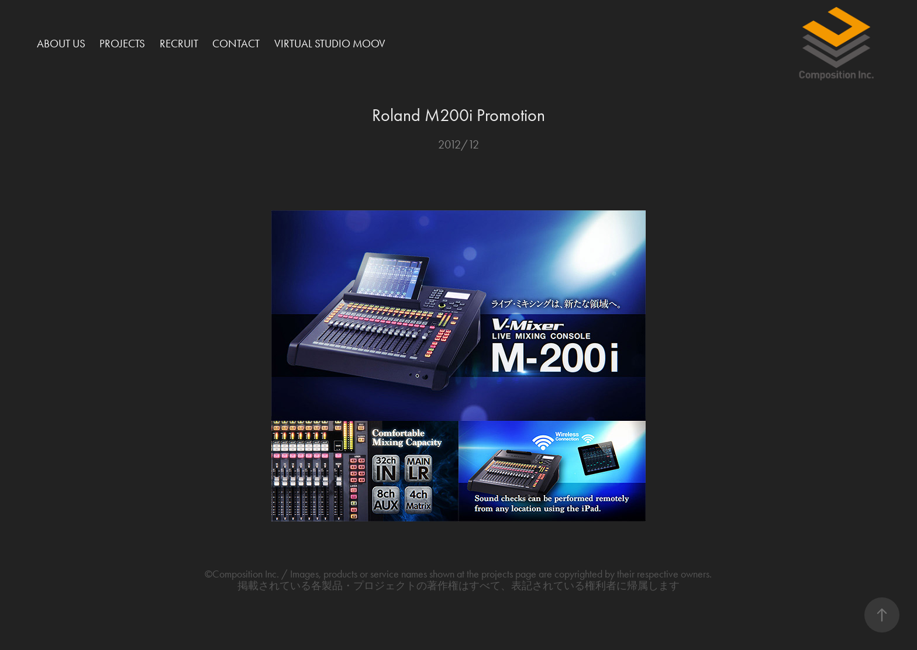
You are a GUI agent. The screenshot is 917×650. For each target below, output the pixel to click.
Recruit (179, 43)
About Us (61, 43)
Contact (236, 43)
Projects (122, 43)
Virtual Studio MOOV (329, 43)
